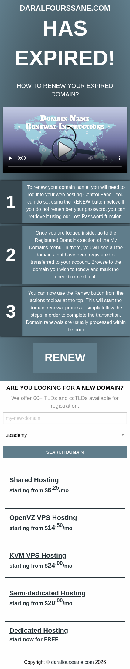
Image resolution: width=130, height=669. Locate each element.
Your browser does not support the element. (65, 140)
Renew (65, 357)
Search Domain (65, 452)
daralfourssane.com (72, 662)
